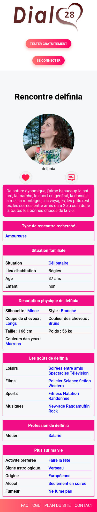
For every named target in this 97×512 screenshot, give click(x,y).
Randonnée (59, 398)
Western (56, 385)
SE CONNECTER (48, 60)
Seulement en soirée (67, 483)
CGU (36, 505)
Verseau (56, 468)
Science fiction (77, 380)
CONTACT (83, 505)
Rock (53, 411)
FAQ (24, 505)
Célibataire (59, 263)
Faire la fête (59, 460)
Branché (68, 310)
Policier (56, 380)
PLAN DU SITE (57, 505)
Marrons (13, 343)
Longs (11, 323)
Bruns (54, 323)
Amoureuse (16, 236)
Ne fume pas (60, 491)
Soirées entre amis (66, 368)
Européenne (60, 475)
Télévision (79, 373)
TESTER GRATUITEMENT (48, 44)
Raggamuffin (78, 406)
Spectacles (59, 373)
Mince (33, 310)
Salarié (55, 435)
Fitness (55, 393)
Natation (71, 393)
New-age (57, 406)
